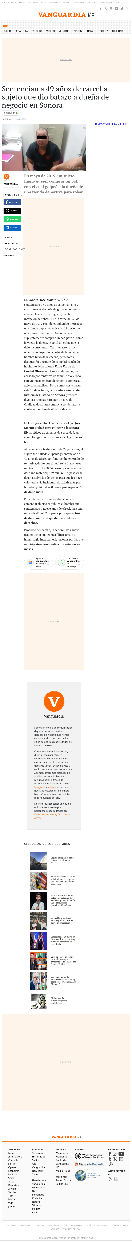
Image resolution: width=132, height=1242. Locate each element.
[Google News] (38, 562)
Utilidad (117, 31)
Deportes (102, 31)
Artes (37, 818)
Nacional (7, 119)
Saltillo (37, 31)
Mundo (63, 31)
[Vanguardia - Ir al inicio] (66, 14)
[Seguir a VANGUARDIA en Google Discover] (11, 113)
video (51, 787)
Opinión (77, 31)
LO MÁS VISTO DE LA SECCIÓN (111, 124)
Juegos (8, 31)
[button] (5, 25)
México (50, 31)
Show (89, 31)
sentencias (12, 243)
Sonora (9, 255)
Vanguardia (11, 184)
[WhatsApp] (69, 562)
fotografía (39, 787)
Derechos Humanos (45, 814)
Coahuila (22, 31)
